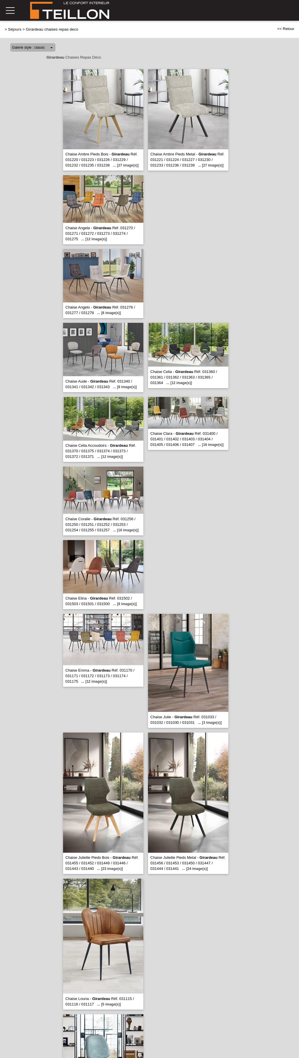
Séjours (15, 29)
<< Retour (285, 29)
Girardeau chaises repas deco (52, 29)
